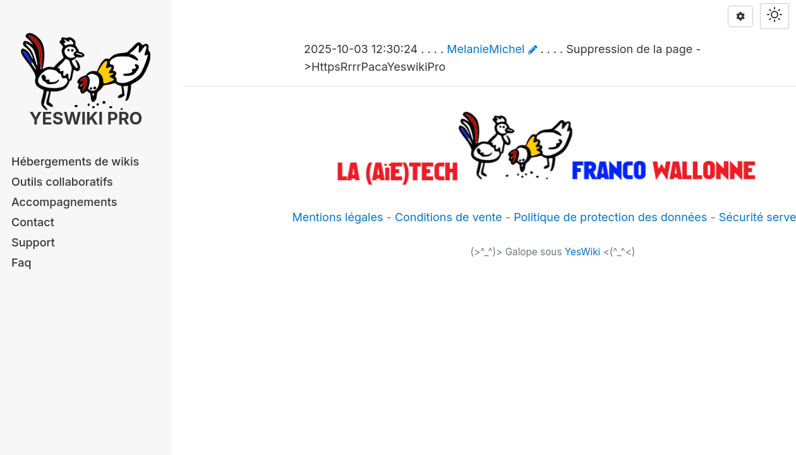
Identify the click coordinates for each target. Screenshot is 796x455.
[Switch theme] (774, 16)
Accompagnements (64, 202)
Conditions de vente (448, 217)
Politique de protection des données (610, 217)
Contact (32, 222)
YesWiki (583, 252)
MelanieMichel (485, 49)
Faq (21, 262)
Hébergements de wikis (75, 161)
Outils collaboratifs (62, 181)
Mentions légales (337, 217)
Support (33, 242)
